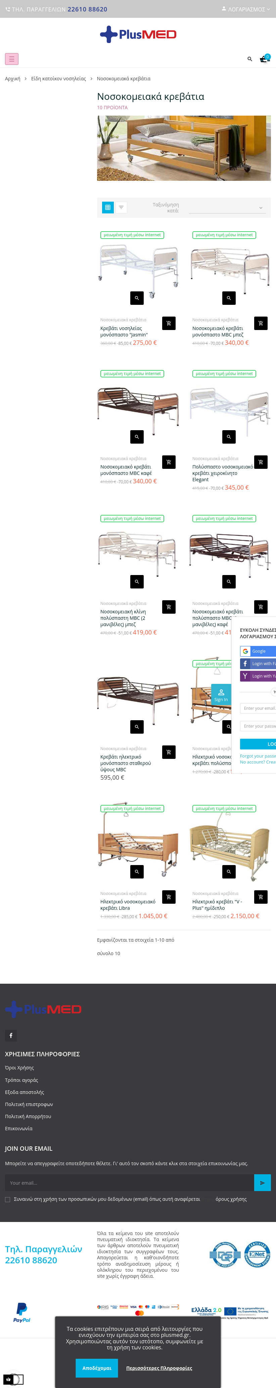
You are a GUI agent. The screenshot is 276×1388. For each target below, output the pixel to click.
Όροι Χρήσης (19, 1067)
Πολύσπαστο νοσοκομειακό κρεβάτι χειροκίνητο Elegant (222, 473)
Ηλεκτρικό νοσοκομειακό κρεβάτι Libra (127, 904)
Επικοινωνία (18, 1128)
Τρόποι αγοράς (21, 1080)
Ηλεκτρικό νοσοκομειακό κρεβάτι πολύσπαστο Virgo (221, 759)
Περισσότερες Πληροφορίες (159, 1368)
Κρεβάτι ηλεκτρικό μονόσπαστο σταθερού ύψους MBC (125, 763)
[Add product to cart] (169, 323)
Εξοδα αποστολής (24, 1092)
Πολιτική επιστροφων (29, 1104)
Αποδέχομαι (97, 1368)
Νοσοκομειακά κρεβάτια (123, 320)
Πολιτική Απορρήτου (28, 1116)
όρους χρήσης (231, 1199)
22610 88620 (87, 9)
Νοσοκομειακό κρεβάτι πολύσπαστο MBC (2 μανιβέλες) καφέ (217, 617)
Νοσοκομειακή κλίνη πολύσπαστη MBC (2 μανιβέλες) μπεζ (123, 617)
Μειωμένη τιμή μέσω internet (132, 235)
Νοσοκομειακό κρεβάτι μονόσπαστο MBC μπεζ (217, 331)
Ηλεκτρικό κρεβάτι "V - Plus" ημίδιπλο (217, 904)
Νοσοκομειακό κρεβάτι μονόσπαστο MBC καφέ (126, 469)
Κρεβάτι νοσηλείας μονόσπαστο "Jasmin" (124, 331)
